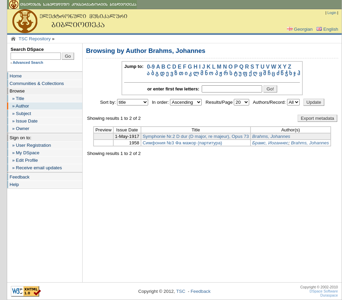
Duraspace (329, 295)
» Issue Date (24, 121)
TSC (180, 291)
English (326, 29)
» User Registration (30, 145)
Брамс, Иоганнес (270, 142)
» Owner (19, 128)
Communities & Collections (37, 83)
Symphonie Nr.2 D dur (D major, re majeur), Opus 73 (196, 136)
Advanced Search (28, 62)
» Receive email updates (36, 167)
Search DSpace (27, 49)
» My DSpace (24, 152)
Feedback (20, 177)
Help (14, 184)
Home (16, 75)
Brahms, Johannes (271, 136)
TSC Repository (34, 38)
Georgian (299, 29)
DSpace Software (324, 291)
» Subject (20, 113)
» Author (19, 106)
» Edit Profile (24, 160)
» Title (17, 98)
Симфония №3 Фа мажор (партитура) (182, 142)
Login (331, 13)
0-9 (151, 67)
